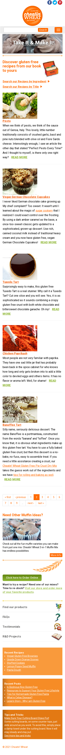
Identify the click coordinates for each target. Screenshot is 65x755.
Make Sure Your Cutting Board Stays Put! (26, 718)
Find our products (32, 608)
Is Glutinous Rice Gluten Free (22, 687)
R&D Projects (32, 637)
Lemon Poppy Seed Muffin (21, 666)
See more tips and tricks (17, 735)
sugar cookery (44, 210)
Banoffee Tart (12, 425)
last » (41, 503)
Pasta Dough (14, 670)
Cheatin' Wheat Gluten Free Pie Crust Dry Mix (30, 465)
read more (19, 157)
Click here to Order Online (22, 577)
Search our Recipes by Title (21, 86)
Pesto (7, 121)
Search (43, 29)
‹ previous (20, 497)
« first (8, 497)
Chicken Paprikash (15, 353)
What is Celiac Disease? (19, 697)
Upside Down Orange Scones (22, 659)
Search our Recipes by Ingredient (24, 81)
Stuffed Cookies (16, 663)
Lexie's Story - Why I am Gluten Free (26, 701)
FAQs (32, 618)
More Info (56, 555)
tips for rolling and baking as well (33, 475)
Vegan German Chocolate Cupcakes (26, 197)
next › (31, 503)
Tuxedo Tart (11, 282)
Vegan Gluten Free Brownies (22, 656)
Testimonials (32, 628)
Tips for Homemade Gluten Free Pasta (28, 694)
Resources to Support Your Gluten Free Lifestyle (33, 690)
